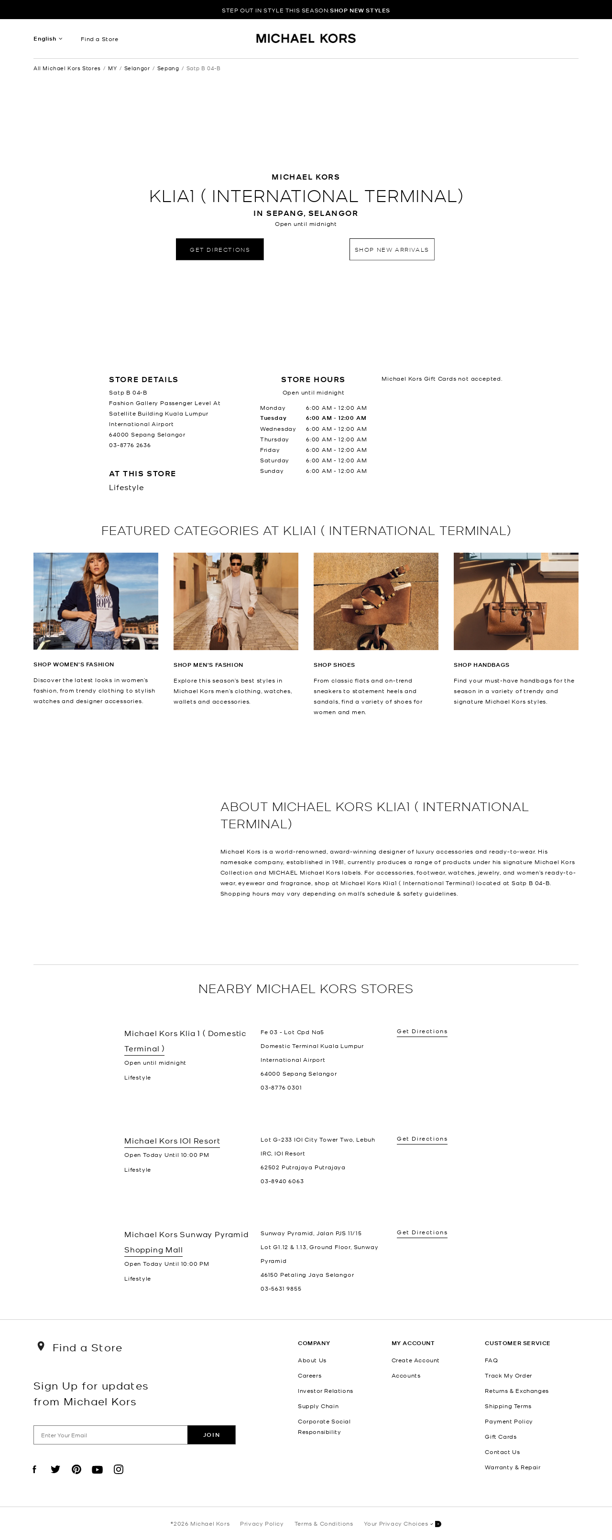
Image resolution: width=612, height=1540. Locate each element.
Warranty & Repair (512, 1467)
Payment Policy (509, 1421)
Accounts (406, 1375)
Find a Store (99, 39)
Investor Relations (325, 1390)
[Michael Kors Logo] (306, 41)
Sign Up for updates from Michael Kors (91, 1393)
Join (211, 1435)
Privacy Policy (262, 1523)
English (44, 38)
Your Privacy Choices (402, 1524)
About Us (312, 1360)
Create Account (416, 1360)
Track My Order (508, 1375)
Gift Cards (500, 1436)
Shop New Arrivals (392, 249)
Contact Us (502, 1451)
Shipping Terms (508, 1406)
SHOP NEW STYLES (360, 10)
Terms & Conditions (324, 1523)
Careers (309, 1375)
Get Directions (220, 249)
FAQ (491, 1360)
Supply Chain (318, 1406)
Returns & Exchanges (516, 1390)
